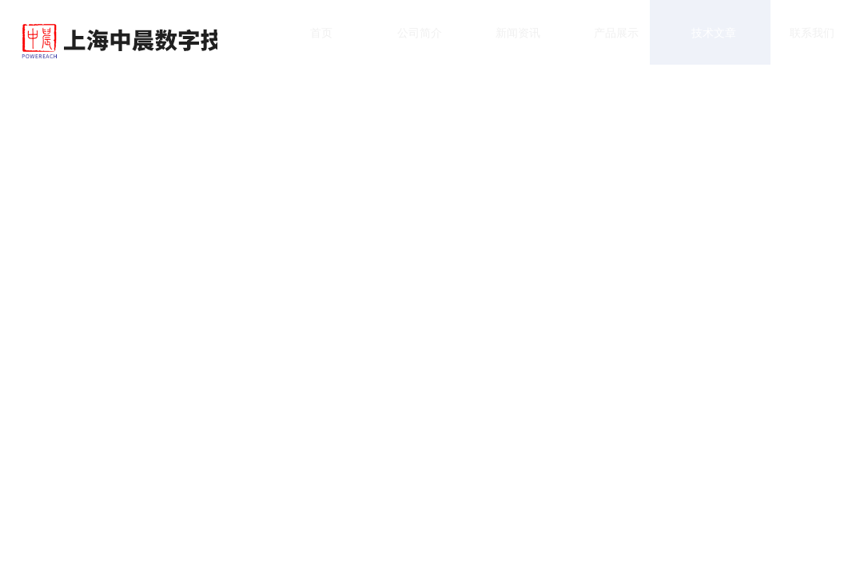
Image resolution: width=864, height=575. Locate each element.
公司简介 (404, 39)
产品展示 (601, 39)
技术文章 (699, 39)
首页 (306, 39)
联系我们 (797, 39)
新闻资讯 (502, 39)
